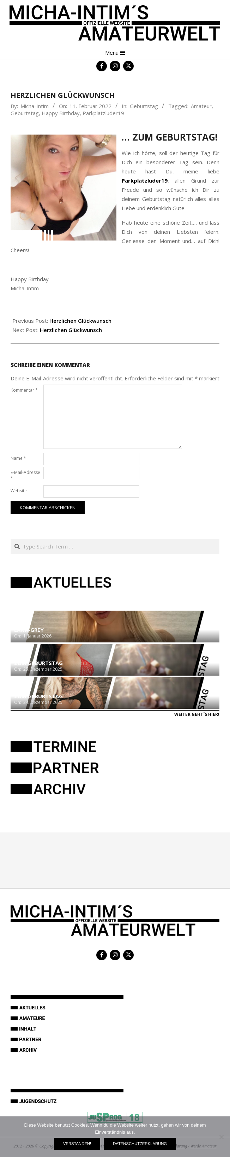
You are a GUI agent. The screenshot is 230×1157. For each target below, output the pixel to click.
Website (19, 491)
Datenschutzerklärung (140, 1143)
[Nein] (221, 1136)
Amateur (201, 105)
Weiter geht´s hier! (196, 714)
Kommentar (24, 390)
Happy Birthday (61, 113)
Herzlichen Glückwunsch (80, 320)
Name (18, 458)
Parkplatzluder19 (103, 113)
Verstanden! (77, 1143)
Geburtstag (144, 105)
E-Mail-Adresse (25, 475)
